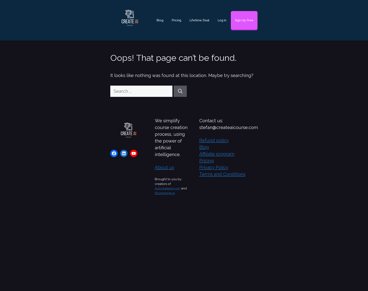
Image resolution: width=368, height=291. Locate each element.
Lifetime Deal (199, 20)
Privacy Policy (213, 167)
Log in (222, 20)
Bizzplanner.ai (165, 193)
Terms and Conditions (222, 174)
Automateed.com (167, 188)
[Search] (180, 91)
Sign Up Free (244, 20)
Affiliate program (216, 153)
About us (164, 167)
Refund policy (214, 140)
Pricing (176, 20)
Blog (159, 20)
